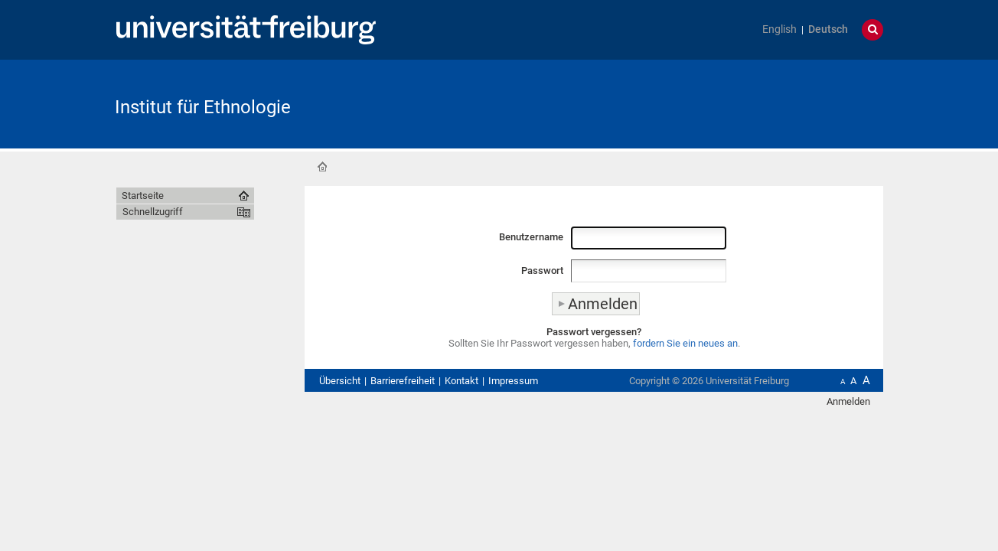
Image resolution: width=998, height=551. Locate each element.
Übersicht (339, 380)
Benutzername (531, 237)
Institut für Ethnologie (203, 107)
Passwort (542, 270)
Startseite (322, 166)
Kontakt (461, 380)
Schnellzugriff (152, 211)
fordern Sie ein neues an (685, 343)
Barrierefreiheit (402, 380)
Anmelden (848, 401)
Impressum (513, 380)
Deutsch (828, 29)
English (779, 29)
